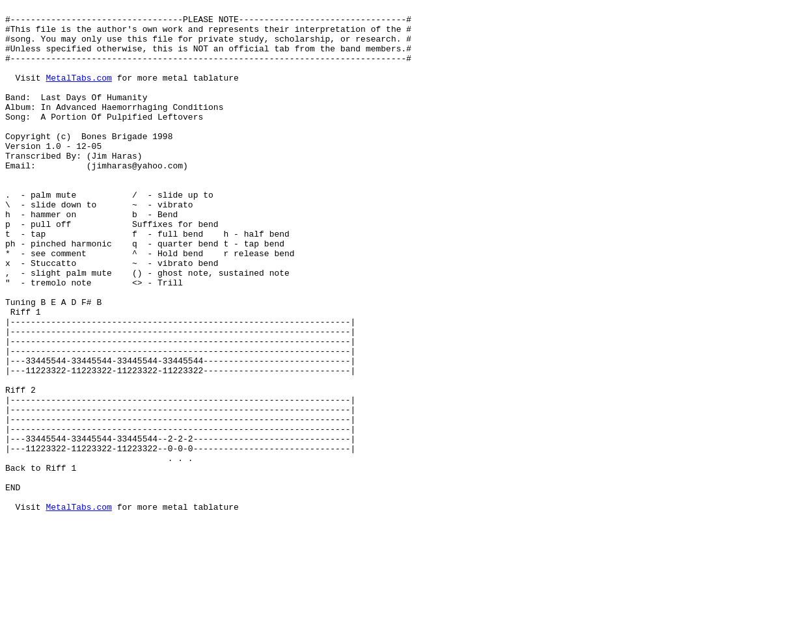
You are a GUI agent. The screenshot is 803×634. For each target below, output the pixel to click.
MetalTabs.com (78, 93)
